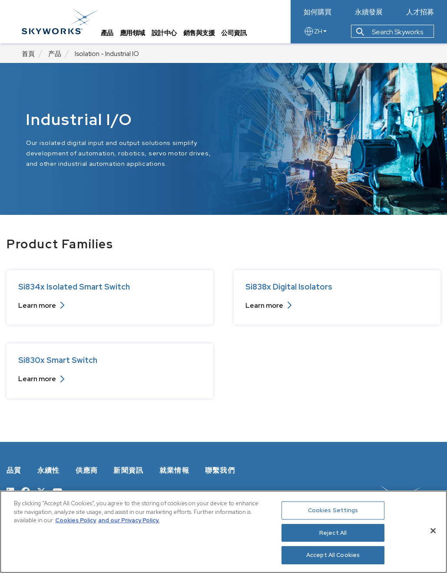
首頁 (28, 53)
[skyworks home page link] (60, 21)
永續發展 (369, 12)
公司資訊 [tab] (234, 33)
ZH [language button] (315, 31)
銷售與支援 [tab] (199, 33)
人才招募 (420, 12)
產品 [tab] (107, 33)
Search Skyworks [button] (389, 31)
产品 (54, 53)
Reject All (333, 533)
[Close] (433, 530)
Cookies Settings (333, 510)
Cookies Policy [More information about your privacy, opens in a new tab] (75, 520)
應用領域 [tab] (132, 33)
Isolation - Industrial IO (107, 53)
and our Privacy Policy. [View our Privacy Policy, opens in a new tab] (128, 520)
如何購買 (317, 12)
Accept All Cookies (333, 555)
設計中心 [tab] (164, 33)
